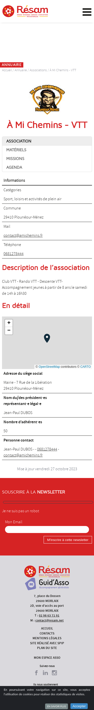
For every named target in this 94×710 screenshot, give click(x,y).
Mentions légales (47, 638)
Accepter (79, 706)
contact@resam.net (49, 620)
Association (18, 141)
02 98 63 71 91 (49, 615)
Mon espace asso (47, 658)
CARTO (85, 366)
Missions (15, 159)
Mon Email (13, 522)
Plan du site (47, 648)
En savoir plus (56, 706)
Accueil (7, 70)
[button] (47, 338)
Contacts (47, 633)
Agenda (14, 168)
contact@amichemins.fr (23, 235)
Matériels (16, 150)
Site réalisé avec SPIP (47, 643)
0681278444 (14, 253)
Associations (38, 70)
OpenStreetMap (49, 366)
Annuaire (21, 70)
